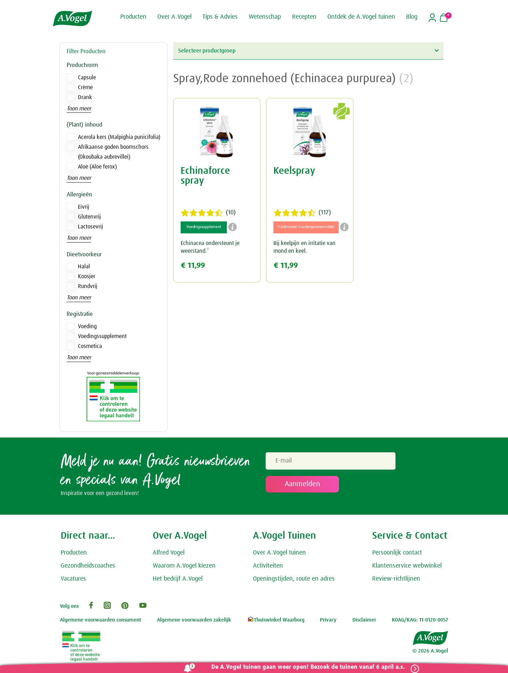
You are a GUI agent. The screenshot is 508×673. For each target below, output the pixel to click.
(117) (302, 213)
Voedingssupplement (102, 336)
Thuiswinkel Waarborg (275, 621)
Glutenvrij (89, 217)
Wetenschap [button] (265, 17)
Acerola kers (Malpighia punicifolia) (119, 137)
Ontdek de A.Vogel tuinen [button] (361, 17)
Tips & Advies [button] (220, 17)
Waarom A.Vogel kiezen (184, 567)
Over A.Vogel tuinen (279, 554)
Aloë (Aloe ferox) (97, 167)
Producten (74, 554)
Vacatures (73, 580)
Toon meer (79, 108)
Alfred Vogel (169, 554)
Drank (85, 97)
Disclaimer (364, 621)
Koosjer (86, 276)
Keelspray (294, 171)
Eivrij (83, 207)
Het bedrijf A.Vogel (177, 580)
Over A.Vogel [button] (174, 17)
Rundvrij (87, 286)
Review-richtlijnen (396, 580)
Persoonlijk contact (397, 554)
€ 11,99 (193, 266)
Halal (84, 266)
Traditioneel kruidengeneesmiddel (306, 227)
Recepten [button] (304, 17)
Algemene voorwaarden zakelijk (194, 621)
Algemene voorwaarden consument (100, 621)
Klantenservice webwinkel (407, 567)
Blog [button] (411, 17)
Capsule (87, 77)
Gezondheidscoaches (88, 567)
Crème (85, 87)
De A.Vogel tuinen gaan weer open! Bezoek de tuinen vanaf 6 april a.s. (306, 667)
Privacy (328, 621)
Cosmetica (90, 346)
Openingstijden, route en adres (294, 580)
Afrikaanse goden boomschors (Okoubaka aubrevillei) (113, 152)
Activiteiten (268, 567)
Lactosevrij (90, 227)
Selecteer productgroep (308, 50)
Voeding (87, 326)
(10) (208, 213)
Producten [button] (133, 17)
